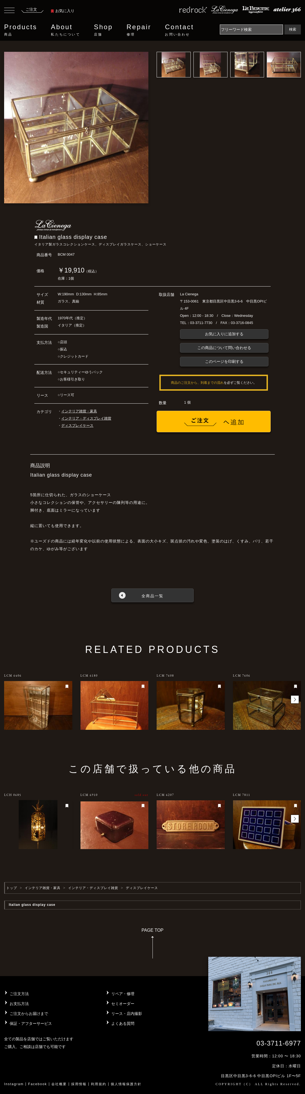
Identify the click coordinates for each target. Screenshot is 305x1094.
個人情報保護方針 (126, 1084)
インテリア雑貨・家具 (79, 411)
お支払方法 (19, 1003)
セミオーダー (122, 1003)
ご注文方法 (19, 994)
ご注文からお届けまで (29, 1013)
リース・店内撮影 (126, 1013)
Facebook (37, 1084)
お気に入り (62, 11)
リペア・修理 (122, 994)
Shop (103, 30)
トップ (11, 888)
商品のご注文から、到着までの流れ (197, 383)
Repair (139, 30)
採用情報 (79, 1084)
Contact (179, 30)
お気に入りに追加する (224, 334)
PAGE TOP (152, 945)
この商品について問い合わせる (224, 347)
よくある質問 (122, 1023)
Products (20, 30)
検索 (292, 29)
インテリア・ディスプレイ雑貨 (86, 418)
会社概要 (59, 1084)
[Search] (251, 29)
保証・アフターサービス (31, 1023)
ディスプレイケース (77, 425)
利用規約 (98, 1084)
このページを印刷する (224, 361)
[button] (295, 699)
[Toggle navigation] (9, 11)
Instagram (14, 1084)
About (65, 30)
